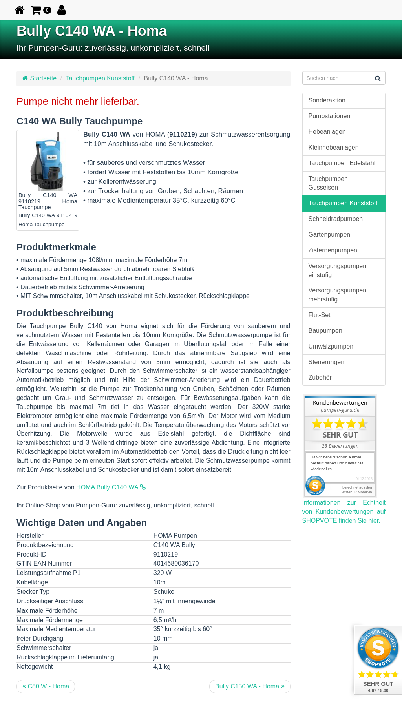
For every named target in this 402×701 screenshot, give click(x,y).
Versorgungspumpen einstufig (338, 270)
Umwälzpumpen (331, 346)
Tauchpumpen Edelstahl (342, 163)
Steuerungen (327, 362)
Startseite (39, 78)
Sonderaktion (327, 100)
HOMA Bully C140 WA (111, 487)
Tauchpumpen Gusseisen (328, 183)
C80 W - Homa (45, 686)
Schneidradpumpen (336, 218)
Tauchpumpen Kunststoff (100, 78)
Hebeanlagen (327, 131)
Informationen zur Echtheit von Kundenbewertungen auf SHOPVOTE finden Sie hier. (344, 511)
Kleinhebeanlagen (334, 147)
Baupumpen (325, 330)
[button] (41, 10)
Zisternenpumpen (333, 250)
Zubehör (320, 377)
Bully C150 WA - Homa (249, 686)
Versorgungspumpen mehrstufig (338, 295)
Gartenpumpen (330, 234)
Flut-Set (320, 315)
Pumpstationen (330, 116)
